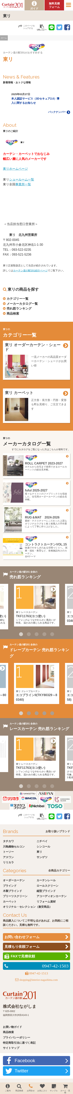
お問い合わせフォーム (22, 937)
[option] (36, 98)
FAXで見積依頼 (23, 956)
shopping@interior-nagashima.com (38, 979)
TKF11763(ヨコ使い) (30, 616)
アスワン (8, 857)
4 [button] (44, 634)
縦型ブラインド (46, 890)
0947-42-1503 (55, 965)
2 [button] (29, 634)
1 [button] (21, 634)
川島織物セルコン (14, 846)
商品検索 (13, 313)
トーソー (8, 851)
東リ (39, 851)
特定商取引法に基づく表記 (19, 1042)
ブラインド (10, 885)
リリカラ (8, 862)
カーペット (10, 901)
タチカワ (8, 841)
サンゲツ (42, 857)
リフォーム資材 (46, 901)
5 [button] (52, 634)
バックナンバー (59, 112)
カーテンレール (46, 880)
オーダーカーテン (14, 880)
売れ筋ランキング (19, 308)
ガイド (34, 8)
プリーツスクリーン (15, 896)
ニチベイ (42, 841)
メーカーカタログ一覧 (22, 303)
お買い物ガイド (12, 1026)
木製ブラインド (12, 890)
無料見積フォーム (54, 5)
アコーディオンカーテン (52, 896)
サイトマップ (11, 1047)
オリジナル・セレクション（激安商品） (27, 906)
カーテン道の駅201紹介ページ (30, 270)
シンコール (43, 846)
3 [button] (37, 634)
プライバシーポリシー (16, 1037)
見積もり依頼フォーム (22, 947)
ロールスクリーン (47, 885)
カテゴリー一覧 (17, 298)
